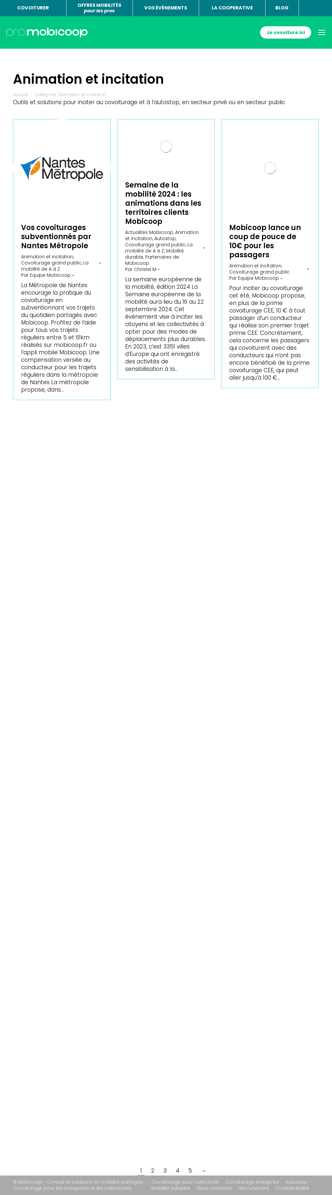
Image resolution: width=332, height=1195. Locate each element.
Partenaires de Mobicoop (152, 260)
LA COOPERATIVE (232, 8)
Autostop (165, 238)
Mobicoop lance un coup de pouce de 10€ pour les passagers (265, 241)
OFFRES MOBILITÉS (99, 8)
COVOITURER (33, 8)
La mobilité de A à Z (55, 266)
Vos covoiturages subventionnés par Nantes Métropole (56, 237)
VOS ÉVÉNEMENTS (165, 8)
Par (46, 275)
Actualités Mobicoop (149, 232)
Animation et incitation (47, 256)
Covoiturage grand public (51, 263)
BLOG (282, 8)
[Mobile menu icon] (322, 32)
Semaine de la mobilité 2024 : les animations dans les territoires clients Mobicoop (163, 203)
